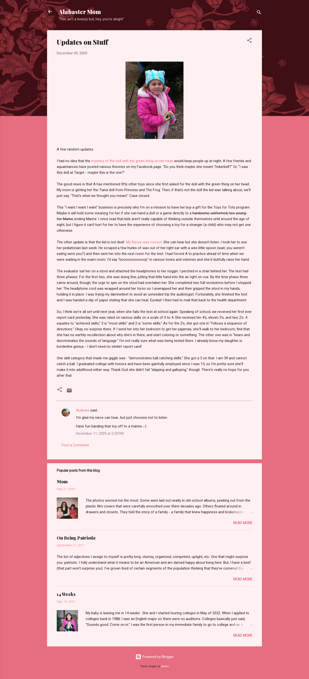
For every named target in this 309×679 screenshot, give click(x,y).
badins (165, 666)
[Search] (259, 13)
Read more (242, 523)
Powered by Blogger (154, 657)
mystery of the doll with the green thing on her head (132, 161)
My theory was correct (144, 242)
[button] (249, 41)
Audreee (82, 410)
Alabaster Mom (80, 11)
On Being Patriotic (76, 538)
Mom (62, 481)
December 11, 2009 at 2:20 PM (100, 433)
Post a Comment (75, 445)
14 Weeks (66, 594)
